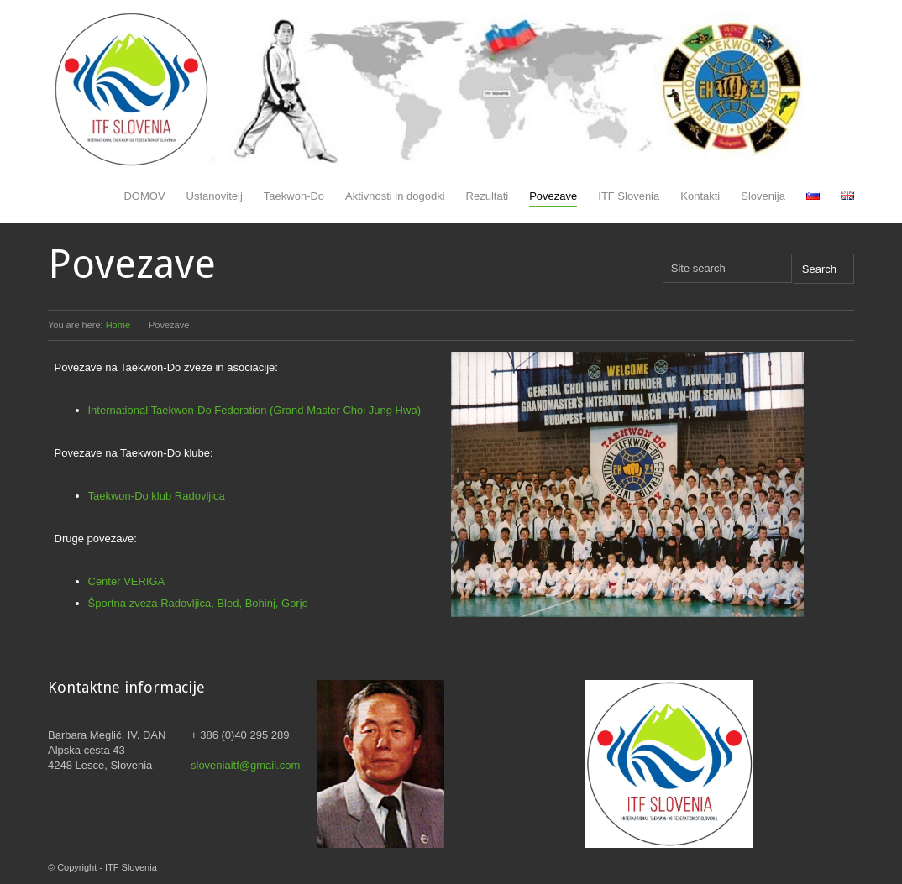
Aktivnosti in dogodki (395, 196)
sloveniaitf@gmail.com (245, 765)
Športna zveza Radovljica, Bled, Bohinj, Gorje (198, 603)
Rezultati (487, 196)
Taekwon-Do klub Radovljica (156, 495)
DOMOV (144, 196)
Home (118, 325)
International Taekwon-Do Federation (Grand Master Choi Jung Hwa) (254, 410)
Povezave (553, 196)
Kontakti (700, 196)
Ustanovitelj (214, 196)
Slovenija (763, 196)
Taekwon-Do (294, 196)
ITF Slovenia (628, 196)
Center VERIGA (126, 581)
